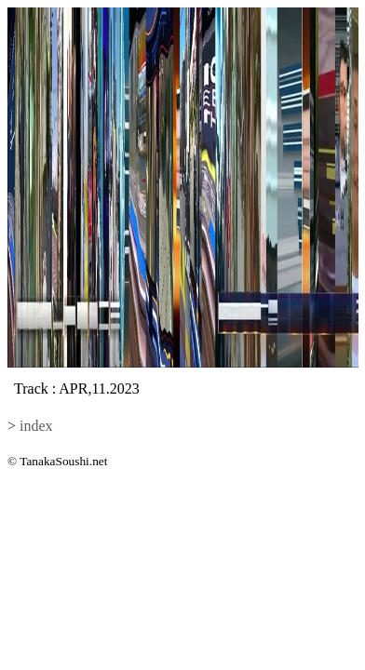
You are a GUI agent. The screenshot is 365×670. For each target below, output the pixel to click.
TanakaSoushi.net (63, 461)
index (36, 426)
